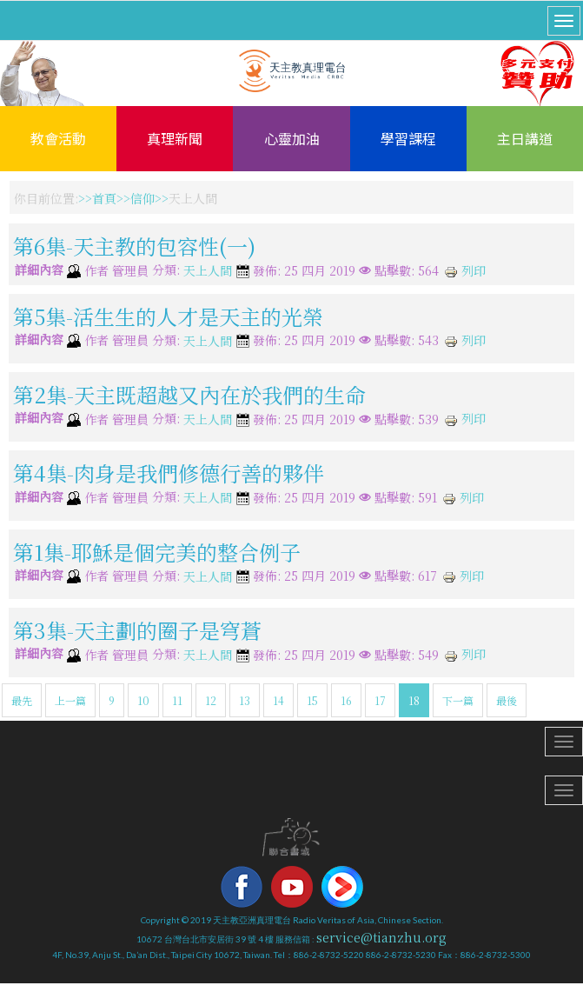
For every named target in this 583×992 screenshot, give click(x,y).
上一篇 (70, 700)
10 (143, 700)
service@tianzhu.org (381, 937)
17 (380, 700)
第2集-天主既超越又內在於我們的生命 (189, 394)
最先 (21, 700)
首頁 (104, 198)
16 (346, 700)
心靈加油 (292, 138)
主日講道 (525, 138)
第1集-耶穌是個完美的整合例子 (157, 551)
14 (278, 700)
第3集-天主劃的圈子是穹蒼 (137, 630)
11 (177, 700)
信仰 (142, 198)
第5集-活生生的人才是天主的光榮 (168, 315)
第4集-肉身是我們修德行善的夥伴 (168, 472)
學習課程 (408, 138)
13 (244, 700)
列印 (465, 270)
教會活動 (58, 138)
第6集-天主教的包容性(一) (134, 245)
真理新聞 (174, 138)
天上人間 (207, 271)
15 (312, 700)
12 (210, 700)
